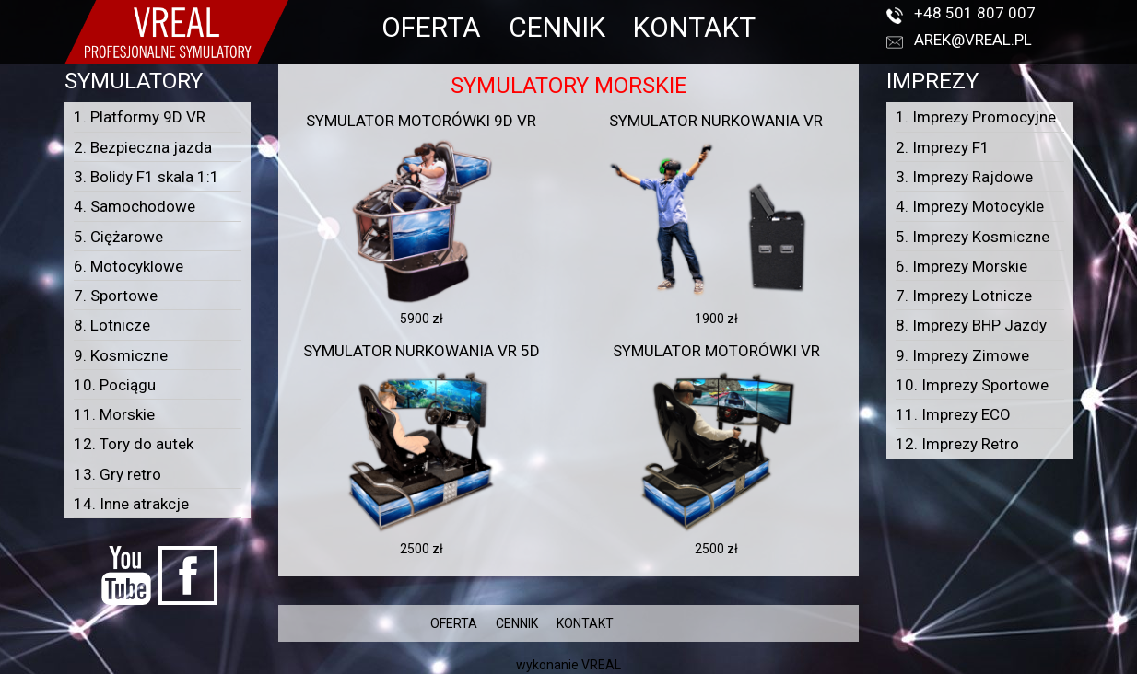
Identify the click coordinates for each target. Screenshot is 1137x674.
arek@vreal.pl (973, 39)
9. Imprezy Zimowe (962, 355)
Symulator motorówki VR (716, 351)
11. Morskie (114, 414)
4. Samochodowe (134, 206)
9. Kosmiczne (121, 355)
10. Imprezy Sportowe (972, 385)
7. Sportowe (116, 295)
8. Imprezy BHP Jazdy (971, 325)
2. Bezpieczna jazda (143, 147)
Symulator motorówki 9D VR (421, 120)
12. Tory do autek (133, 444)
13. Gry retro (117, 474)
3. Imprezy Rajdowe (964, 177)
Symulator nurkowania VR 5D (421, 351)
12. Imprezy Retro (957, 444)
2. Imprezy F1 (943, 147)
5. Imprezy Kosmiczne (972, 236)
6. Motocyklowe (128, 266)
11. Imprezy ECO (953, 414)
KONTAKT (694, 27)
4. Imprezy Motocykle (970, 206)
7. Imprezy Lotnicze (964, 295)
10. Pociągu (115, 385)
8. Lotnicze (112, 325)
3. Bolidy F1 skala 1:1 (146, 177)
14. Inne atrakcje (131, 503)
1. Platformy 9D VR (139, 117)
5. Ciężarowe (118, 236)
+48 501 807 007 (975, 13)
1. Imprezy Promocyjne (976, 117)
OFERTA (431, 27)
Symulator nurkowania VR (716, 120)
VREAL (601, 664)
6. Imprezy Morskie (961, 266)
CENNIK (557, 27)
